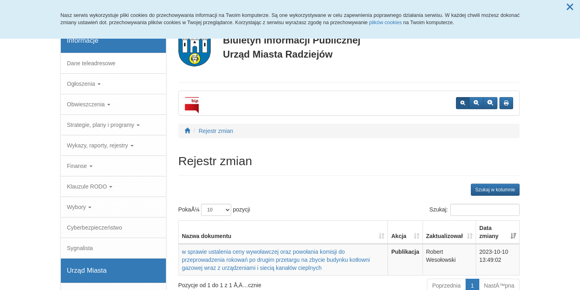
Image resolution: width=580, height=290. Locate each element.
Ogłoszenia (84, 84)
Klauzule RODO (89, 186)
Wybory (79, 207)
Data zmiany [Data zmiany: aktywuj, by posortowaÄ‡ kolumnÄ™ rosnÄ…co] (488, 232)
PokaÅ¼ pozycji (214, 210)
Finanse (80, 166)
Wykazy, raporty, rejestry (100, 145)
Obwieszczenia (88, 104)
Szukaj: (474, 210)
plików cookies (385, 22)
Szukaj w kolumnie (495, 190)
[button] (570, 7)
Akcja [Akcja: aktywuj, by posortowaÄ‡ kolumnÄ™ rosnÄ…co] (398, 236)
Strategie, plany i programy (103, 125)
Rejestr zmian (216, 131)
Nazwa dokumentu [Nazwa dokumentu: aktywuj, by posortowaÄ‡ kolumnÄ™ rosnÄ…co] (207, 236)
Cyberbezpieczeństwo (94, 227)
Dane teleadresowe (91, 63)
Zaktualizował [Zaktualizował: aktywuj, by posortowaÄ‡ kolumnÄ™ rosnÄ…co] (444, 236)
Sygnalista (80, 248)
